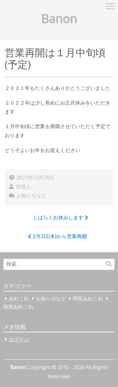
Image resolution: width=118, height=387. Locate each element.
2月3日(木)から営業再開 (60, 236)
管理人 (23, 186)
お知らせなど (31, 195)
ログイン (19, 339)
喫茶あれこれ (88, 298)
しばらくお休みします (58, 217)
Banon (59, 18)
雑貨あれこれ (18, 306)
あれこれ (19, 298)
